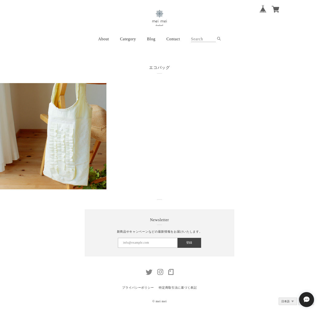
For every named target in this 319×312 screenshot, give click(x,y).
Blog (151, 39)
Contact (173, 39)
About (103, 39)
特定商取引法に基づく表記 (178, 287)
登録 (189, 242)
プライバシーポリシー (138, 287)
